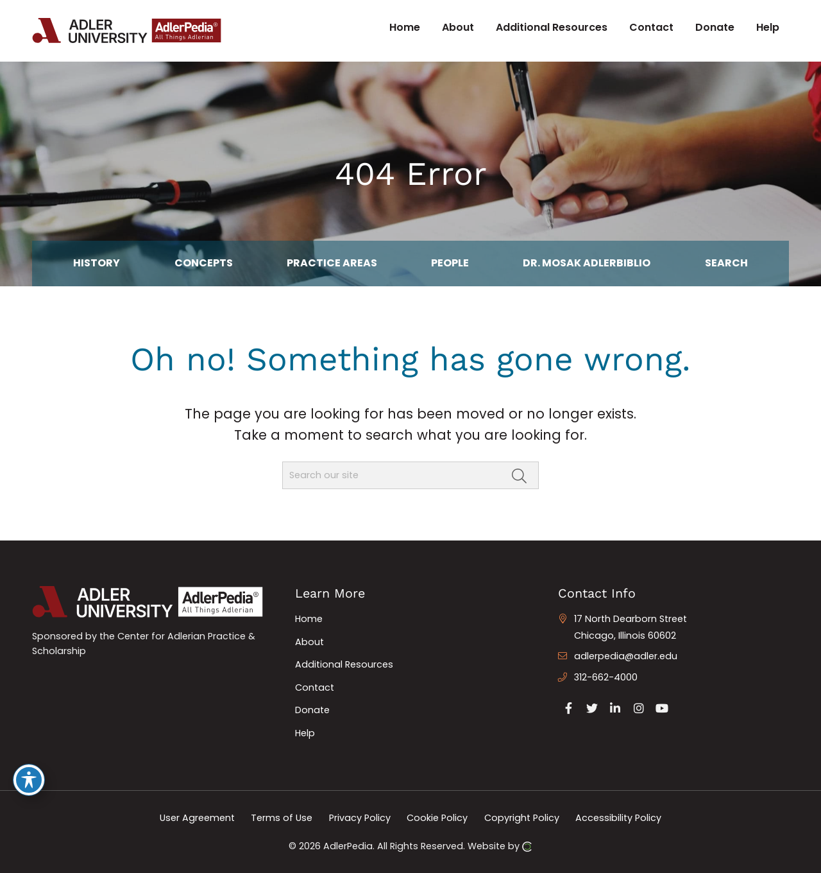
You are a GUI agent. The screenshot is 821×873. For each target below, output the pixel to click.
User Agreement (197, 817)
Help (305, 733)
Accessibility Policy (618, 817)
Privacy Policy (360, 817)
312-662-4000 (606, 677)
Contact (314, 687)
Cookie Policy (437, 817)
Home (309, 618)
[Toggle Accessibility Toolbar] (28, 780)
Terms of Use (281, 817)
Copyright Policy (521, 817)
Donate (312, 710)
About (309, 641)
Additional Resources (344, 664)
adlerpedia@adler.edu (625, 656)
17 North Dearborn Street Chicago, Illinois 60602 (630, 627)
